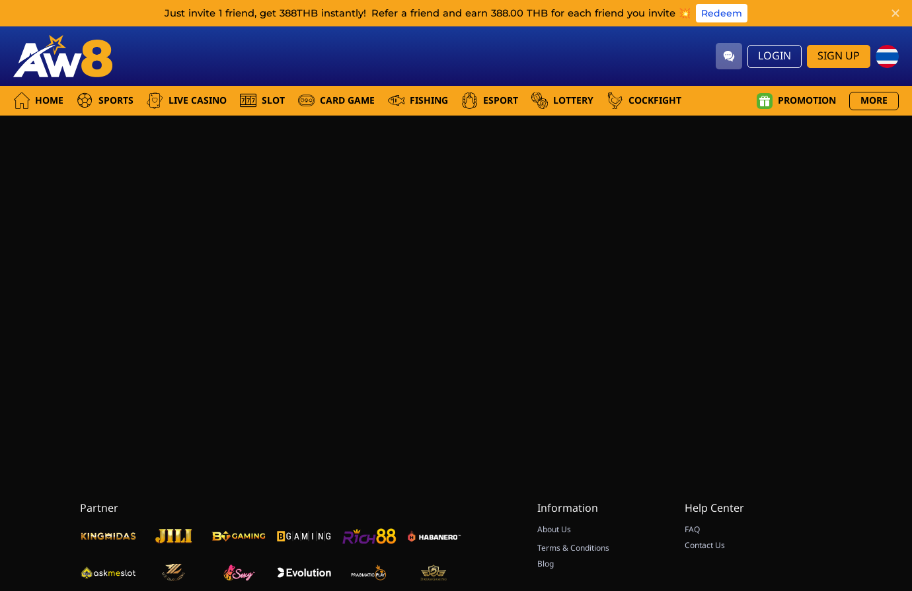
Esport (489, 100)
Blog (545, 564)
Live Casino (187, 100)
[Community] (729, 56)
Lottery (562, 100)
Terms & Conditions (573, 548)
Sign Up (838, 56)
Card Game (336, 100)
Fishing (418, 100)
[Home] (62, 56)
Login (774, 56)
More (874, 101)
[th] (887, 56)
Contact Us (705, 545)
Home (38, 100)
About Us (554, 529)
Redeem (721, 13)
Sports (105, 100)
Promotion (796, 101)
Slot (262, 100)
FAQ (692, 529)
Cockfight (644, 100)
